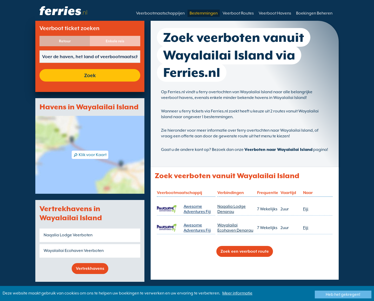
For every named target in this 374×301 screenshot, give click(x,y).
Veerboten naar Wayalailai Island (278, 149)
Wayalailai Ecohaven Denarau (235, 228)
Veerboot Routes (238, 13)
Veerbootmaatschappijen (160, 13)
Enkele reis (115, 41)
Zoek (90, 75)
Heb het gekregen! (343, 294)
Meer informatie (237, 293)
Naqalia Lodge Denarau (231, 209)
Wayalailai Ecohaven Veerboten (74, 250)
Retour (65, 41)
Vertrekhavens (90, 268)
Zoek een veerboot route (245, 251)
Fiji (305, 209)
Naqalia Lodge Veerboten (68, 235)
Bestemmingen (204, 13)
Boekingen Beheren (314, 13)
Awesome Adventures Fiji (197, 209)
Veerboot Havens (275, 13)
